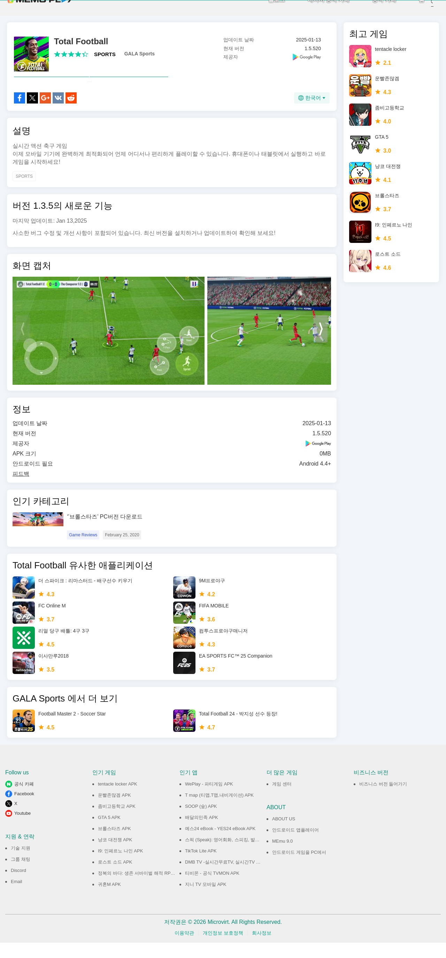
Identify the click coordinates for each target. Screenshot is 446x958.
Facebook (24, 809)
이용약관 (184, 948)
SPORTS (105, 54)
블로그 (266, 7)
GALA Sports (139, 53)
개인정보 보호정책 (223, 948)
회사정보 (261, 948)
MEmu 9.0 (282, 856)
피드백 (21, 489)
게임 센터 (282, 799)
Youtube (22, 828)
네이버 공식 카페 (318, 7)
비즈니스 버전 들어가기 (383, 799)
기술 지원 (20, 863)
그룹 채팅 (20, 874)
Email (16, 896)
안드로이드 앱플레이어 (295, 845)
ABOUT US (283, 834)
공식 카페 (374, 7)
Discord (18, 885)
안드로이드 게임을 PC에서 (299, 867)
